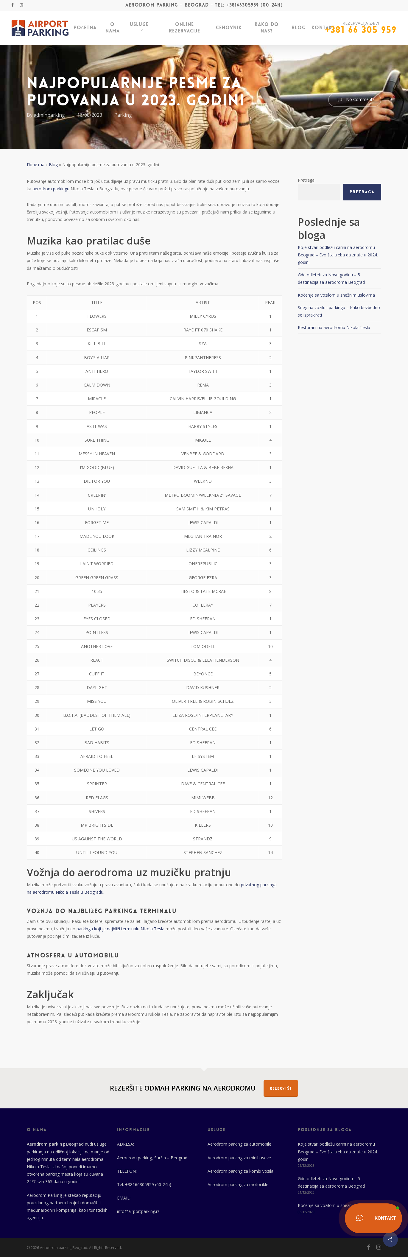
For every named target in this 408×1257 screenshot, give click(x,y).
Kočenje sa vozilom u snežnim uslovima (336, 295)
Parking (123, 115)
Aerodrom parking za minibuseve (239, 1158)
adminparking (49, 115)
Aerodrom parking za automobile (239, 1144)
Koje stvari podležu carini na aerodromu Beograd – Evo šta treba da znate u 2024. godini (338, 254)
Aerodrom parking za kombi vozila (240, 1171)
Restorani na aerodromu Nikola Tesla (334, 327)
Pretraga (306, 180)
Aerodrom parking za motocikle (238, 1184)
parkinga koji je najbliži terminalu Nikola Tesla (119, 929)
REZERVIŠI (281, 1088)
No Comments (355, 99)
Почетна (35, 164)
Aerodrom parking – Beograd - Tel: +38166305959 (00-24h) (204, 5)
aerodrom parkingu (50, 188)
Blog (53, 164)
